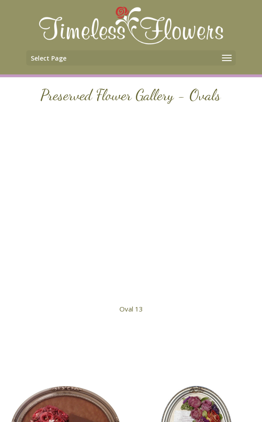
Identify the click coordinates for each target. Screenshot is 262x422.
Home (75, 399)
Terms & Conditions (162, 399)
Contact (107, 399)
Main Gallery (131, 333)
